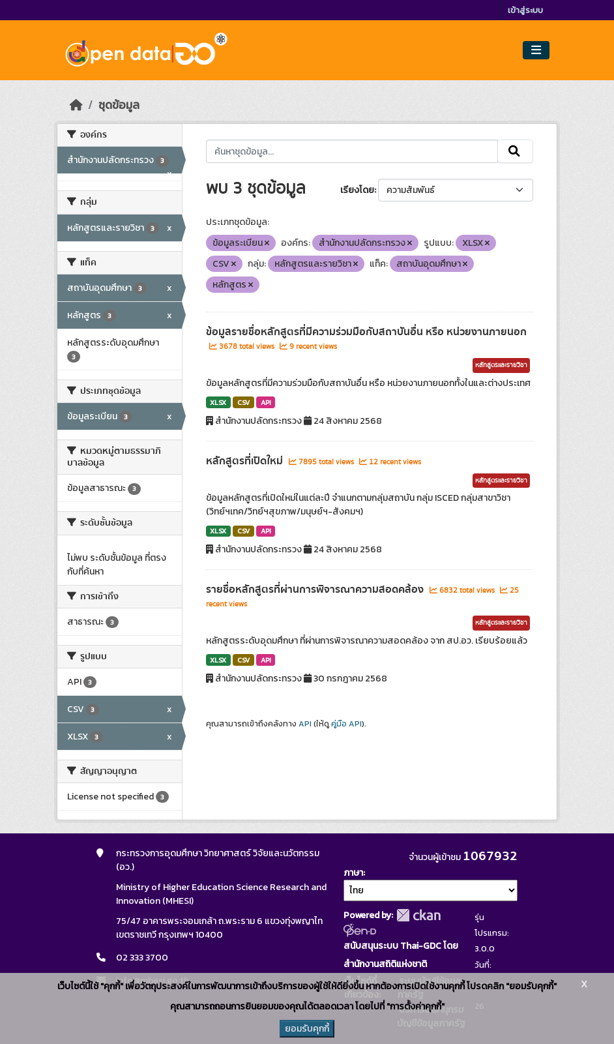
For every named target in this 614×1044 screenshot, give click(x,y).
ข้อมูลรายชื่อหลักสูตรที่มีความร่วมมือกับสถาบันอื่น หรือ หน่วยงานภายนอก (366, 331)
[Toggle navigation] (536, 50)
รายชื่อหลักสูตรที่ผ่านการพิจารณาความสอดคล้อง (316, 589)
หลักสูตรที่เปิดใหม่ (245, 461)
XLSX (218, 402)
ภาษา (353, 873)
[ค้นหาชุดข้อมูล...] (352, 151)
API (266, 402)
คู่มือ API (346, 724)
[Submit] (515, 151)
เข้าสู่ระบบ (525, 10)
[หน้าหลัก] (76, 105)
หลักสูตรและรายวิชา (501, 365)
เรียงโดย (357, 190)
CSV (243, 402)
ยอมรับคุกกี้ (307, 1029)
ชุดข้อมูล (118, 105)
